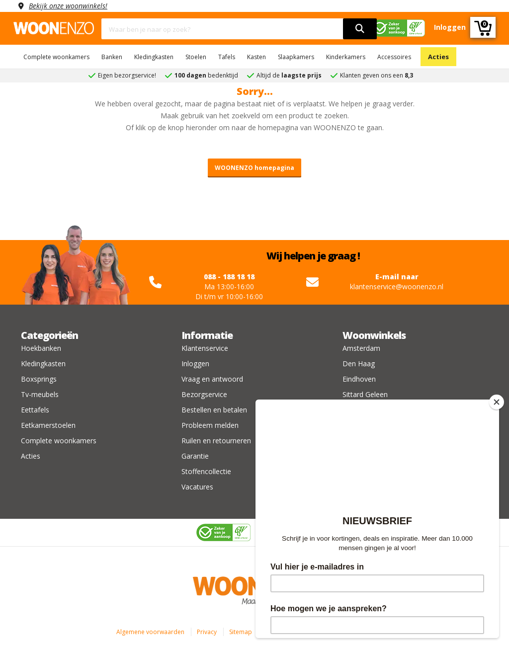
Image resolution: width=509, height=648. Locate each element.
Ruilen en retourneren (216, 440)
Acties (438, 56)
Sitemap (240, 632)
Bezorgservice (204, 394)
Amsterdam (361, 348)
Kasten (256, 57)
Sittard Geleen (365, 394)
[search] (360, 28)
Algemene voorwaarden (150, 632)
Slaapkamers (296, 57)
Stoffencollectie (206, 471)
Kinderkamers (345, 57)
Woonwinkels (374, 335)
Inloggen (195, 363)
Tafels (226, 57)
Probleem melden (210, 425)
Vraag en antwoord (212, 379)
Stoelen (195, 57)
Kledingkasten (153, 57)
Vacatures (197, 486)
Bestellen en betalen (214, 409)
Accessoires (394, 57)
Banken (111, 57)
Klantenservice (204, 348)
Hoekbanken (41, 348)
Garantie (195, 456)
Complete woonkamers (56, 57)
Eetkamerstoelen (48, 425)
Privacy (207, 632)
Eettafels (35, 409)
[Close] (496, 402)
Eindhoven (359, 379)
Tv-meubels (40, 394)
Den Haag (358, 363)
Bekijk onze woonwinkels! (68, 5)
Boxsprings (39, 379)
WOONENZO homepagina (254, 167)
